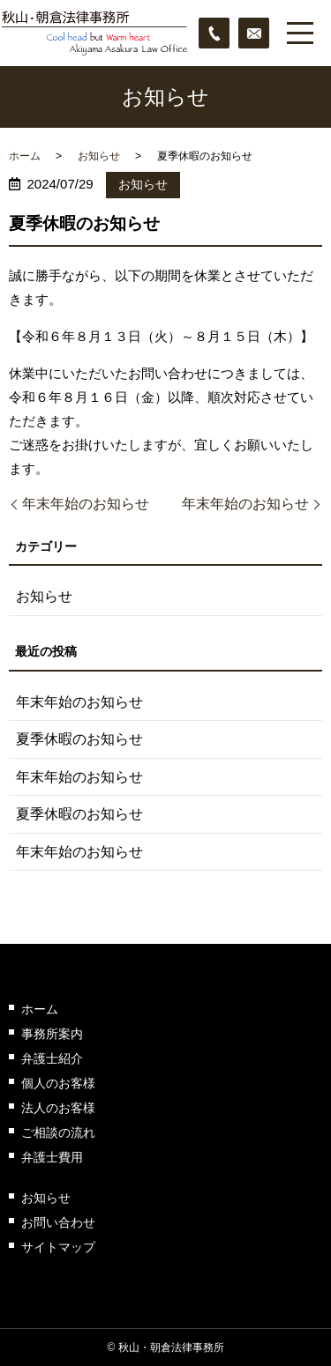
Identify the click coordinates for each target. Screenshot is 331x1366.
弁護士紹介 (52, 1058)
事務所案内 (52, 1034)
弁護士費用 (52, 1157)
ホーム (25, 156)
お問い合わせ (58, 1222)
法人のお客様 (58, 1108)
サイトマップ (58, 1247)
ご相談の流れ (58, 1132)
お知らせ (99, 156)
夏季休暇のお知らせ (79, 738)
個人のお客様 (58, 1083)
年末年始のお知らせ (85, 503)
